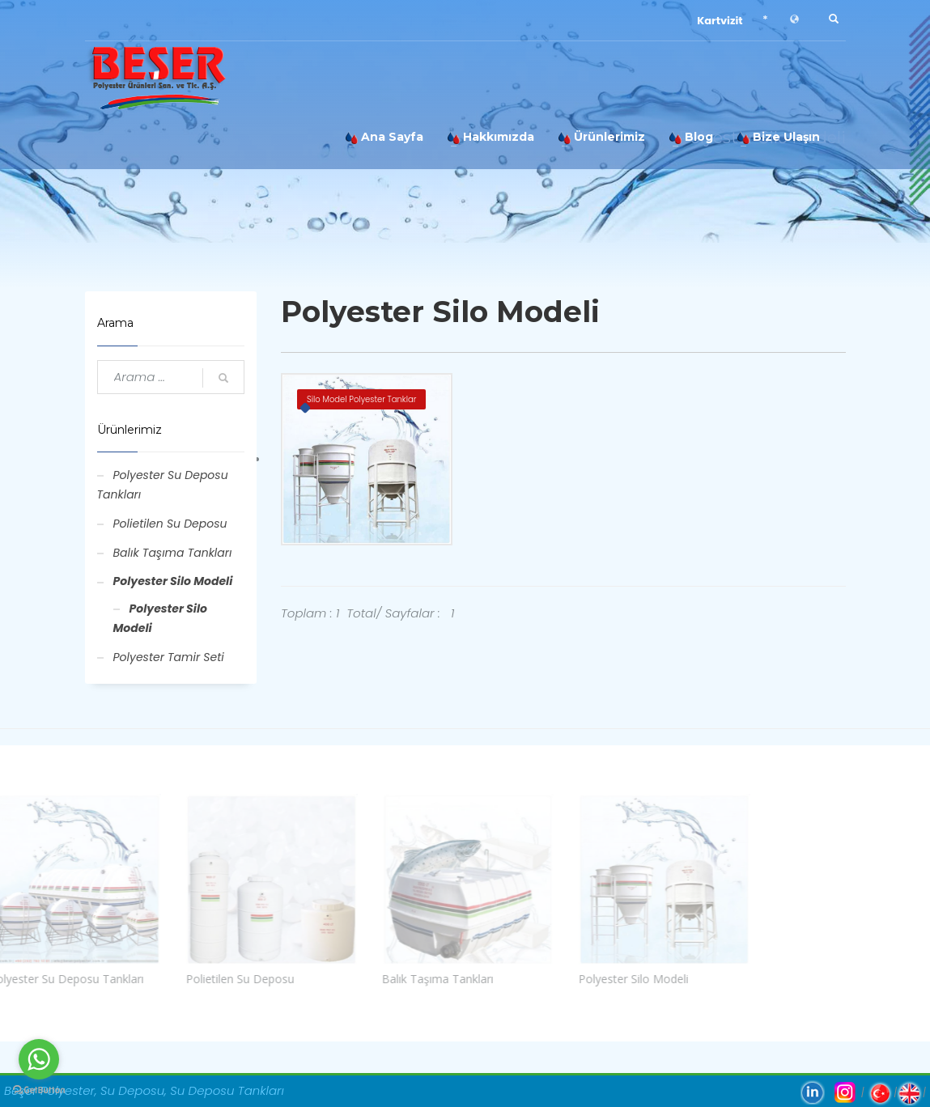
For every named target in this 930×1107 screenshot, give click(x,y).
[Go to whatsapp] (39, 1059)
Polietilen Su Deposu (170, 523)
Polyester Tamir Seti (168, 657)
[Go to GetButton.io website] (39, 1090)
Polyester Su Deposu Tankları (162, 485)
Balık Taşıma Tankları (172, 553)
